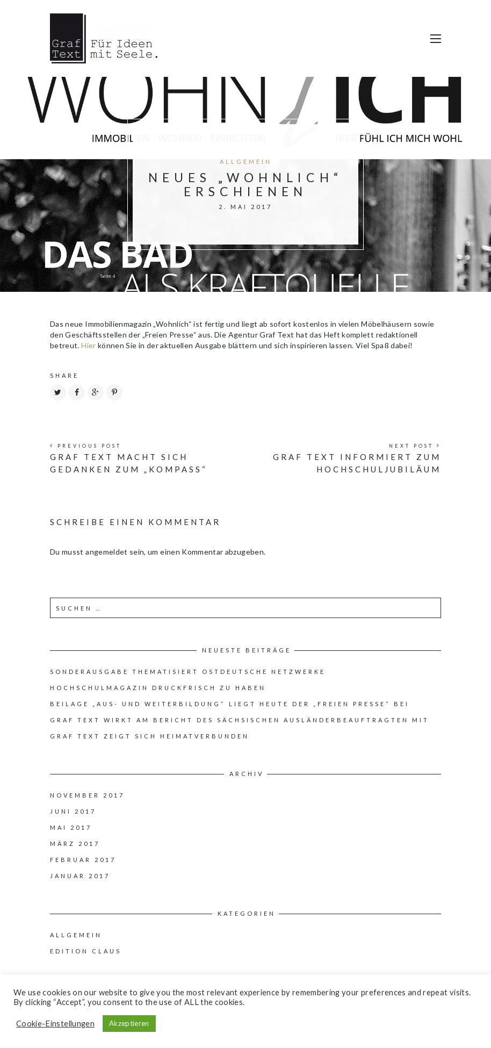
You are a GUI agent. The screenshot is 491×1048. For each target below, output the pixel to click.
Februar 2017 (83, 859)
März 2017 (75, 843)
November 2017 (87, 795)
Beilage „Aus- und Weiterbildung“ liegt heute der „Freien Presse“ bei (229, 703)
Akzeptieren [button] (129, 1023)
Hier (89, 345)
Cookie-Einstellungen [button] (55, 1023)
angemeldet (106, 551)
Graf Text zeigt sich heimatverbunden (149, 736)
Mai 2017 (71, 827)
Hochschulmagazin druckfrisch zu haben (158, 687)
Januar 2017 (80, 875)
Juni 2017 (73, 811)
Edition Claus (85, 950)
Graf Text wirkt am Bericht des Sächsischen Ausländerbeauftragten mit (239, 719)
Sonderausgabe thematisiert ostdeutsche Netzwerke (188, 671)
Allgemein (246, 161)
